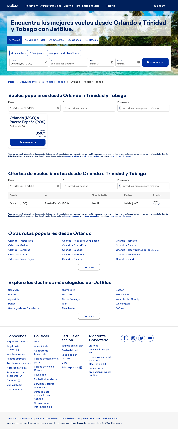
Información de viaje (90, 6)
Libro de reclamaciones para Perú (100, 349)
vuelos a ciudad (26, 418)
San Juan (13, 289)
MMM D (94, 63)
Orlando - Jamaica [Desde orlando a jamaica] (126, 240)
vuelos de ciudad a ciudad (47, 418)
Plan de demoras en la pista (46, 360)
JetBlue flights (28, 81)
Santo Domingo (71, 299)
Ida (91, 60)
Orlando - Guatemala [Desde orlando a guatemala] (128, 254)
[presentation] (162, 6)
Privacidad (40, 374)
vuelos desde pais (110, 418)
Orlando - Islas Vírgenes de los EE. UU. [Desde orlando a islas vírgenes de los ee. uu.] (137, 249)
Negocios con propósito (69, 356)
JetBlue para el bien (72, 345)
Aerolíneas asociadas (19, 363)
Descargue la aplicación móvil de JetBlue (100, 372)
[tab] (14, 40)
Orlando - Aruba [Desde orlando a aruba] (17, 254)
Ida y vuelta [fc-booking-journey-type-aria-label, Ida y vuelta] (17, 53)
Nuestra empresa (16, 358)
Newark (12, 294)
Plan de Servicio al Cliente (44, 368)
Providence (122, 294)
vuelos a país (12, 418)
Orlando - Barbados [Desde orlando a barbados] (73, 254)
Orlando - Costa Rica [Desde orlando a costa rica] (74, 245)
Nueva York (68, 289)
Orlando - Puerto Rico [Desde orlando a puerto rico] (20, 240)
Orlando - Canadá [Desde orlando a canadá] (72, 259)
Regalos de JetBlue (13, 348)
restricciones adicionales (120, 156)
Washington (123, 303)
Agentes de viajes (17, 367)
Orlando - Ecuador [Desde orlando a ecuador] (72, 249)
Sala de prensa (72, 367)
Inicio (11, 81)
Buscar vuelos (155, 62)
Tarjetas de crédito (17, 341)
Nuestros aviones (16, 354)
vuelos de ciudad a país (70, 418)
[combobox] (27, 63)
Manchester (68, 308)
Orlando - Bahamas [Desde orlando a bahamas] (19, 249)
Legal (37, 341)
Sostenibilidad (70, 350)
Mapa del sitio (14, 385)
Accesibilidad (42, 346)
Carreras (13, 380)
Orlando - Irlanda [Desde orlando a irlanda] (125, 259)
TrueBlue (110, 5)
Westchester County (128, 299)
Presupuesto (123, 102)
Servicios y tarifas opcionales (44, 385)
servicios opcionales (90, 156)
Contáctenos (14, 389)
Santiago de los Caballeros (23, 308)
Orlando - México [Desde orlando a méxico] (18, 245)
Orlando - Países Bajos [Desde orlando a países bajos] (21, 259)
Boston (120, 289)
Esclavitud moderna (45, 379)
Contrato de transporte (41, 352)
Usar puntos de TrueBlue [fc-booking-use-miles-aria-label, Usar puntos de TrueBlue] (63, 53)
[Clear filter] (58, 108)
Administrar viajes (50, 5)
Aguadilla (13, 299)
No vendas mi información (43, 405)
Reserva (32, 6)
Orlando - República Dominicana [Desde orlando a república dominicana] (80, 240)
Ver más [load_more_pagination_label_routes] (89, 267)
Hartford (67, 294)
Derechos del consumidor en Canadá (42, 395)
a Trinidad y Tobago (53, 81)
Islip (64, 303)
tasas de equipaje (71, 156)
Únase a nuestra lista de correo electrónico (100, 361)
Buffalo (120, 308)
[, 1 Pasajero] (36, 53)
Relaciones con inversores (15, 374)
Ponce (11, 303)
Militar (65, 362)
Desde (13, 60)
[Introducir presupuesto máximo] (145, 108)
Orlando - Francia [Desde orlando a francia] (126, 245)
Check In (69, 5)
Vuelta (119, 60)
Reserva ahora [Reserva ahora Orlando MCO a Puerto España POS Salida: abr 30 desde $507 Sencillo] (28, 142)
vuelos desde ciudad (91, 418)
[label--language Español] (162, 6)
